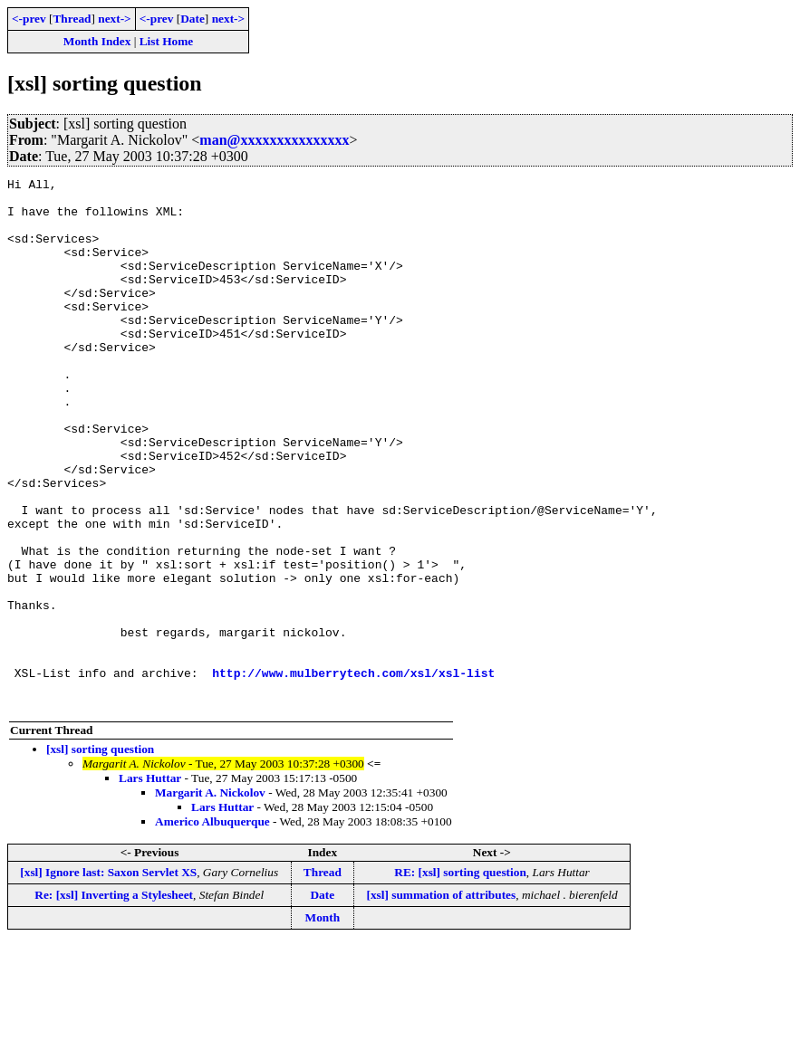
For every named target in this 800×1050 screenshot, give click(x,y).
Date (192, 18)
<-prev (29, 18)
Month (323, 1023)
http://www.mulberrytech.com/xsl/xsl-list (353, 773)
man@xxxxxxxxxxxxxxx (274, 140)
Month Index (96, 41)
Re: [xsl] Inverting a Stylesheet (113, 1000)
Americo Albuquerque (212, 927)
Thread (72, 18)
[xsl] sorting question (100, 855)
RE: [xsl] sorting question (460, 978)
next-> (114, 18)
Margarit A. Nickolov (210, 898)
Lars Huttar (150, 884)
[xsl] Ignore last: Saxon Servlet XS (108, 978)
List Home (167, 41)
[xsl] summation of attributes (441, 1000)
